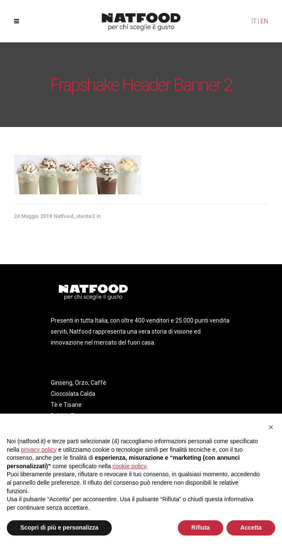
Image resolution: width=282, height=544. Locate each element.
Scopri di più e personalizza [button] (59, 527)
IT (254, 21)
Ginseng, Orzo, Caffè (78, 382)
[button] (271, 427)
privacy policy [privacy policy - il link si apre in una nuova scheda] (38, 449)
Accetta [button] (251, 527)
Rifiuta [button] (200, 527)
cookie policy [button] (129, 466)
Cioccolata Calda (73, 393)
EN (264, 21)
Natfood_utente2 (74, 216)
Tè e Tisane (66, 404)
